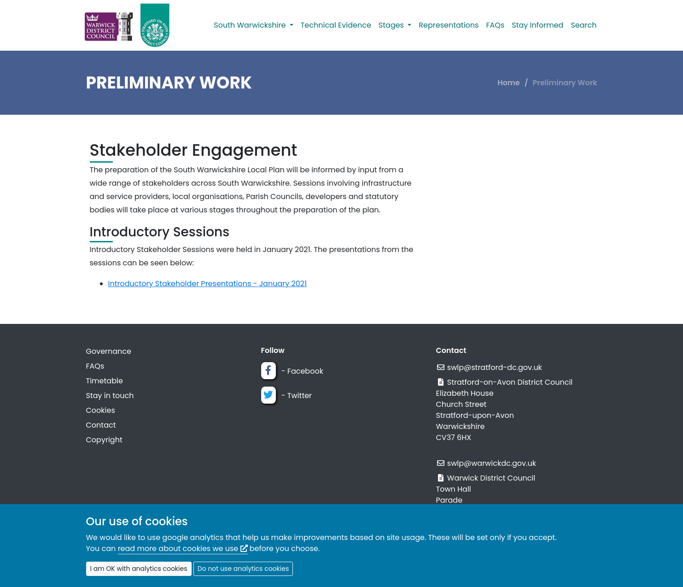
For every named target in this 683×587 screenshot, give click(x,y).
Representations (449, 25)
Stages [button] (392, 25)
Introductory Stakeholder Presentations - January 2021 (207, 283)
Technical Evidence (336, 25)
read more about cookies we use (183, 548)
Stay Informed (537, 25)
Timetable (104, 381)
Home (508, 82)
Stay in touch (110, 395)
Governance (108, 351)
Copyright (104, 439)
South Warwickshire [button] (250, 25)
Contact (101, 425)
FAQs (495, 25)
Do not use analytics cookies (243, 568)
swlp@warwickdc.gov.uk (491, 463)
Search (583, 25)
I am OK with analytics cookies (138, 568)
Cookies (100, 410)
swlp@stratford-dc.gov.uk (494, 367)
